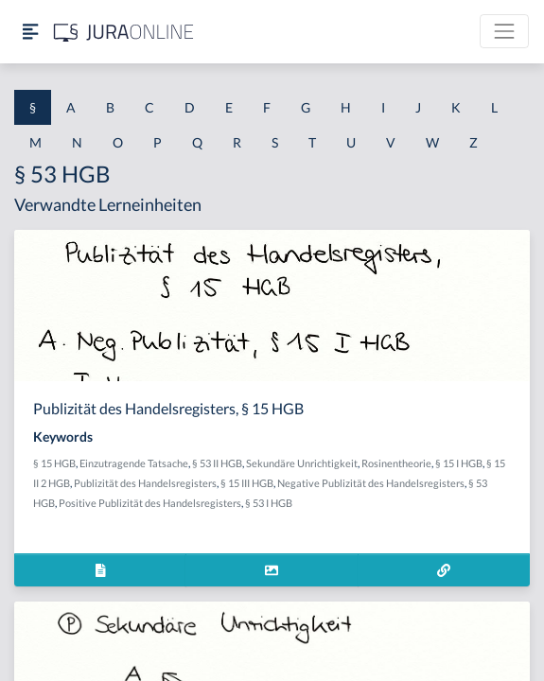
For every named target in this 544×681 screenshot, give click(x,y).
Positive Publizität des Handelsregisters (150, 503)
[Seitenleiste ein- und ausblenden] (30, 32)
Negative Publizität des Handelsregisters (371, 483)
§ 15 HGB (54, 463)
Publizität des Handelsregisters (145, 483)
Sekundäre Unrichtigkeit (302, 463)
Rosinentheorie (396, 463)
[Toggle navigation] (504, 31)
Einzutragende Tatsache (133, 463)
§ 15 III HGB (246, 483)
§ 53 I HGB (268, 503)
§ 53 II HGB (217, 463)
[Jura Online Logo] (124, 32)
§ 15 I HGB (459, 463)
